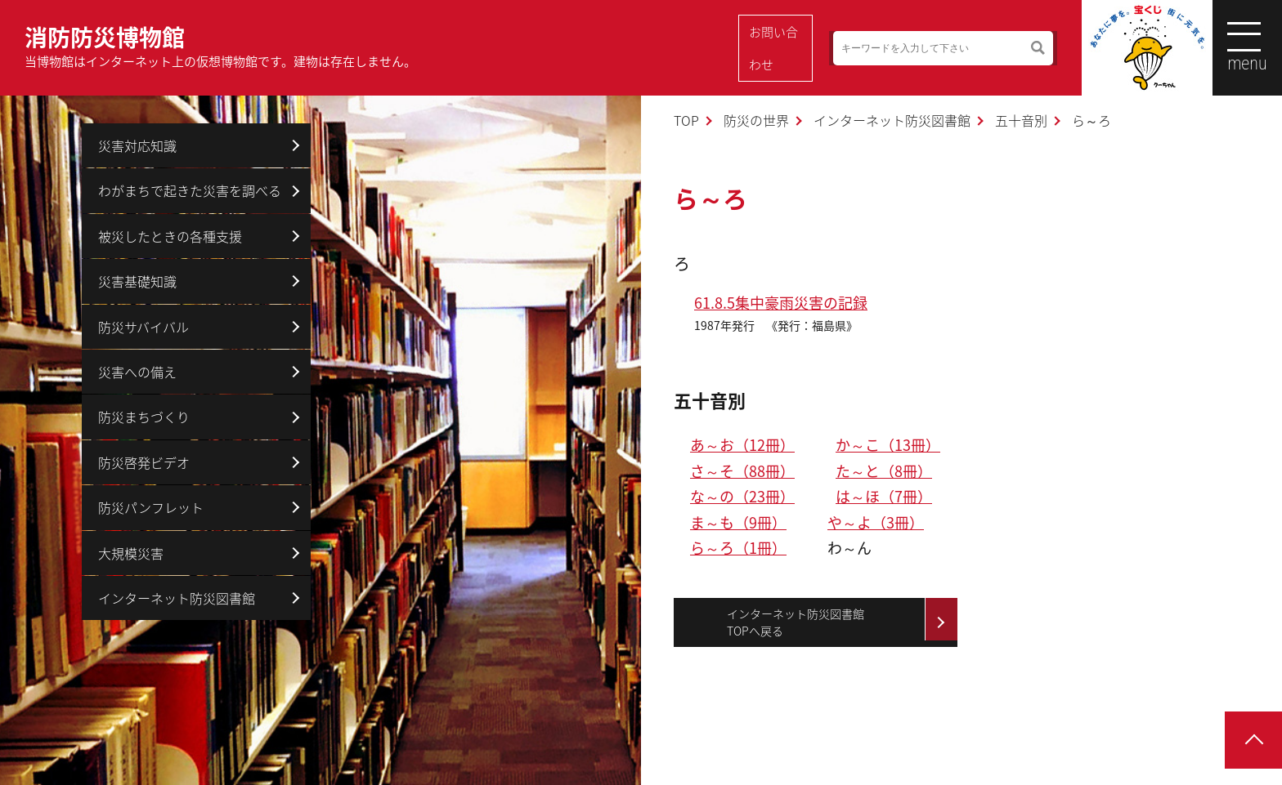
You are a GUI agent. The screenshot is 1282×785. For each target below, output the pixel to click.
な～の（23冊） (742, 496)
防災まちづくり (144, 416)
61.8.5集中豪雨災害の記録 (780, 303)
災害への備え (137, 371)
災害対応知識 (137, 145)
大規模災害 (131, 553)
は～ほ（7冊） (884, 496)
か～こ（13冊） (888, 445)
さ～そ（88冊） (742, 471)
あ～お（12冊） (742, 445)
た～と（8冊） (884, 471)
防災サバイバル (143, 327)
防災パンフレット (151, 507)
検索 (1016, 48)
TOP (686, 120)
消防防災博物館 (220, 45)
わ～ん (849, 548)
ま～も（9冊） (738, 522)
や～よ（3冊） (875, 522)
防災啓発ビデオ (144, 462)
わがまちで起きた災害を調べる (189, 190)
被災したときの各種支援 (170, 236)
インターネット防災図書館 (892, 120)
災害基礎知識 (137, 281)
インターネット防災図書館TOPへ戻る (795, 622)
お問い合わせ (779, 48)
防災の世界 (756, 120)
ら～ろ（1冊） (738, 548)
